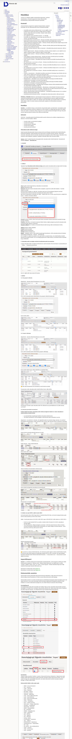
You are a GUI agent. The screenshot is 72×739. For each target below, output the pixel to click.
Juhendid (6, 59)
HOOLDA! (59, 19)
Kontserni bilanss (10, 45)
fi (62, 8)
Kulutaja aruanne (10, 30)
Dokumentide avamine (60, 34)
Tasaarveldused (10, 36)
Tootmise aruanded (9, 58)
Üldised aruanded (9, 14)
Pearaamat (9, 22)
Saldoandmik (9, 41)
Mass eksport (11, 52)
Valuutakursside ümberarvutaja (60, 21)
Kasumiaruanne (10, 18)
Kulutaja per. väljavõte (11, 29)
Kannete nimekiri (10, 27)
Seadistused (7, 11)
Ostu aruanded (9, 57)
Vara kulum (9, 33)
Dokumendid (7, 12)
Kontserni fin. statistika (11, 47)
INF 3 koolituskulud (11, 23)
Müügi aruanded (9, 56)
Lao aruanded (8, 55)
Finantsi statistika (10, 19)
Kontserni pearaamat (11, 49)
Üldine (6, 10)
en (58, 8)
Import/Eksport (59, 32)
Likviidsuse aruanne (11, 34)
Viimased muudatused (65, 4)
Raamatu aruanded (9, 16)
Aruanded (6, 13)
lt (64, 8)
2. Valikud (59, 23)
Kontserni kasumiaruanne (12, 46)
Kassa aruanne (10, 28)
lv (66, 8)
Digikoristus (58, 35)
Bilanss (8, 17)
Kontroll (57, 16)
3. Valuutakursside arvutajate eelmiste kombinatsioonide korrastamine (61, 27)
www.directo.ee (7, 61)
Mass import (11, 51)
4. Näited (59, 29)
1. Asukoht (60, 22)
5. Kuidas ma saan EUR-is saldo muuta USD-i (63, 31)
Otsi (68, 3)
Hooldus (9, 50)
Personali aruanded (9, 53)
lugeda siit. (37, 568)
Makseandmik (10, 38)
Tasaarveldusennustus (11, 35)
